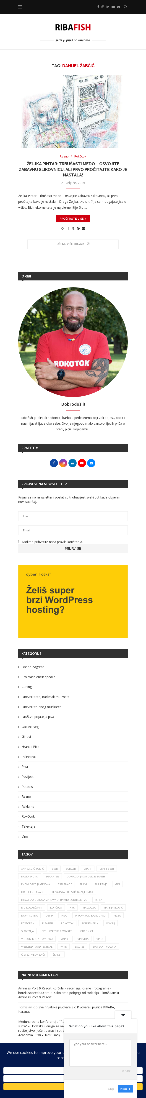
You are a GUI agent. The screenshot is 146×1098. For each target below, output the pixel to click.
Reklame (28, 806)
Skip (111, 1088)
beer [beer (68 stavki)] (55, 868)
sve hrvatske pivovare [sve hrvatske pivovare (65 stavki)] (57, 931)
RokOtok (28, 816)
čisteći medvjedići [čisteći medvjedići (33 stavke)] (33, 954)
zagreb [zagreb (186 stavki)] (79, 946)
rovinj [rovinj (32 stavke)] (110, 923)
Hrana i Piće (30, 746)
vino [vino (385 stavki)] (99, 939)
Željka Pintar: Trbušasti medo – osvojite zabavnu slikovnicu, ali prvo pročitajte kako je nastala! (73, 169)
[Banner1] (73, 601)
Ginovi (26, 736)
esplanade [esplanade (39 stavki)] (65, 884)
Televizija (28, 826)
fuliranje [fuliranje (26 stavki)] (101, 884)
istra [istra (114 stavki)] (98, 899)
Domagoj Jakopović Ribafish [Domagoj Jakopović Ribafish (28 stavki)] (86, 876)
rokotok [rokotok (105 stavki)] (67, 923)
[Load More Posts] (73, 244)
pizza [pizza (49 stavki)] (117, 915)
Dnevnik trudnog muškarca (41, 707)
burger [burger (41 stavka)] (71, 868)
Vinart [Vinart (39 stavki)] (65, 939)
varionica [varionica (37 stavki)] (86, 931)
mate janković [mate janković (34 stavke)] (113, 907)
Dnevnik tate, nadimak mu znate (46, 697)
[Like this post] (62, 228)
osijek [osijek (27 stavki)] (49, 915)
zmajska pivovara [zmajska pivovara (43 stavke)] (104, 946)
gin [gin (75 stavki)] (117, 884)
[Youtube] (113, 6)
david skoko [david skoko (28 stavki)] (29, 876)
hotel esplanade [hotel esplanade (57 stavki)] (32, 892)
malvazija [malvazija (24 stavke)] (89, 907)
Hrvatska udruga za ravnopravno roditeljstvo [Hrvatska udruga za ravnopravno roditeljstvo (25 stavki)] (54, 899)
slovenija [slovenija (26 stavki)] (27, 931)
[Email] (118, 6)
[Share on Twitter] (73, 228)
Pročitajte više (73, 218)
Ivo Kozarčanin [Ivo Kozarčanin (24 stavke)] (31, 907)
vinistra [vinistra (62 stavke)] (83, 939)
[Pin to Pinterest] (78, 228)
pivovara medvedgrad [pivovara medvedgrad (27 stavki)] (90, 915)
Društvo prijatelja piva (38, 716)
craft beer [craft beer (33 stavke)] (106, 868)
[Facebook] (98, 6)
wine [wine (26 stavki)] (63, 946)
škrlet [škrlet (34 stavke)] (57, 954)
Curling (27, 687)
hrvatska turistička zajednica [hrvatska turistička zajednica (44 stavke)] (72, 892)
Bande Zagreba (33, 667)
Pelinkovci (29, 756)
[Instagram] (103, 6)
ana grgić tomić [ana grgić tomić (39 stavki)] (32, 868)
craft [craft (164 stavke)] (87, 868)
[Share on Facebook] (68, 228)
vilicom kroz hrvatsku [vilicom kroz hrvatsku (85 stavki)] (37, 939)
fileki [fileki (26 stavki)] (83, 884)
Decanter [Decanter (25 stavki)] (52, 876)
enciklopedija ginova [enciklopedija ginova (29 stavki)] (35, 884)
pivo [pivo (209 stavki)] (64, 915)
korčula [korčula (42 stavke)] (56, 907)
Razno (26, 796)
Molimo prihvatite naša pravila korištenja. (50, 542)
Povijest (28, 776)
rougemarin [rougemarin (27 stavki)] (89, 923)
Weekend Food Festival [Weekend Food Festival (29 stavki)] (36, 946)
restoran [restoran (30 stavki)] (27, 923)
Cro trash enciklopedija (38, 677)
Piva (25, 766)
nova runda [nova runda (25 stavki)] (29, 915)
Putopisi (28, 786)
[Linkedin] (108, 6)
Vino (25, 836)
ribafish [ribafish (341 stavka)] (47, 923)
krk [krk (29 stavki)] (72, 907)
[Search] (125, 6)
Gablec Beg (30, 727)
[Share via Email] (83, 228)
